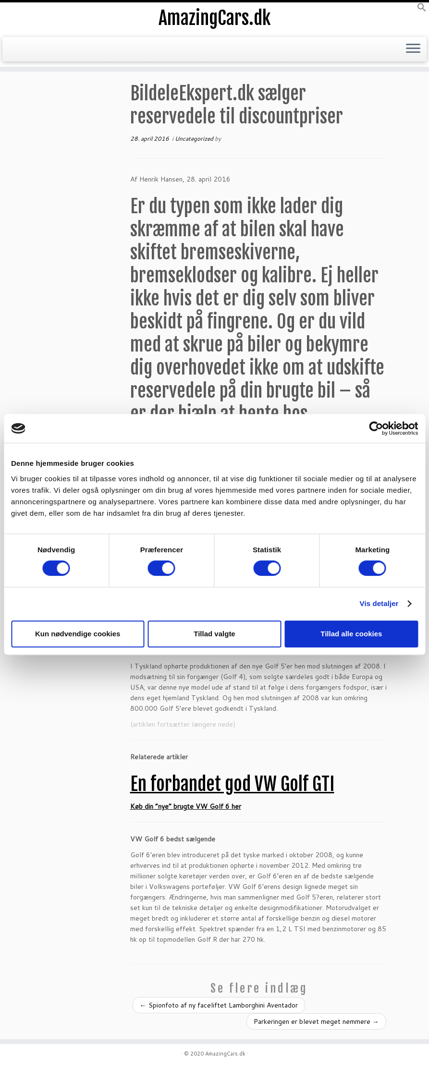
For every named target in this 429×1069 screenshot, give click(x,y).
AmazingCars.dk (215, 19)
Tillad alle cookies (351, 634)
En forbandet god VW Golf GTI (232, 784)
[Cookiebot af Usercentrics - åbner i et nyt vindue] (376, 428)
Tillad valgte (214, 634)
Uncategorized (195, 138)
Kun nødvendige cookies (78, 634)
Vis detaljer (379, 603)
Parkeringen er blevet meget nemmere (316, 1021)
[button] (422, 9)
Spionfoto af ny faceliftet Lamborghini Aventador (219, 1005)
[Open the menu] (413, 51)
